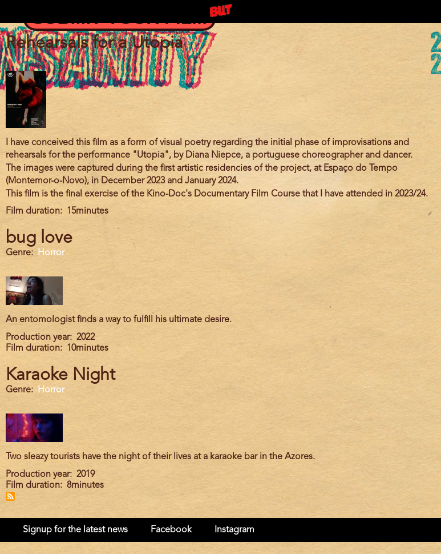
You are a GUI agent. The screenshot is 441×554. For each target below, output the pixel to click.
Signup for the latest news (75, 530)
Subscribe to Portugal (10, 496)
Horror (51, 253)
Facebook (171, 530)
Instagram (234, 530)
